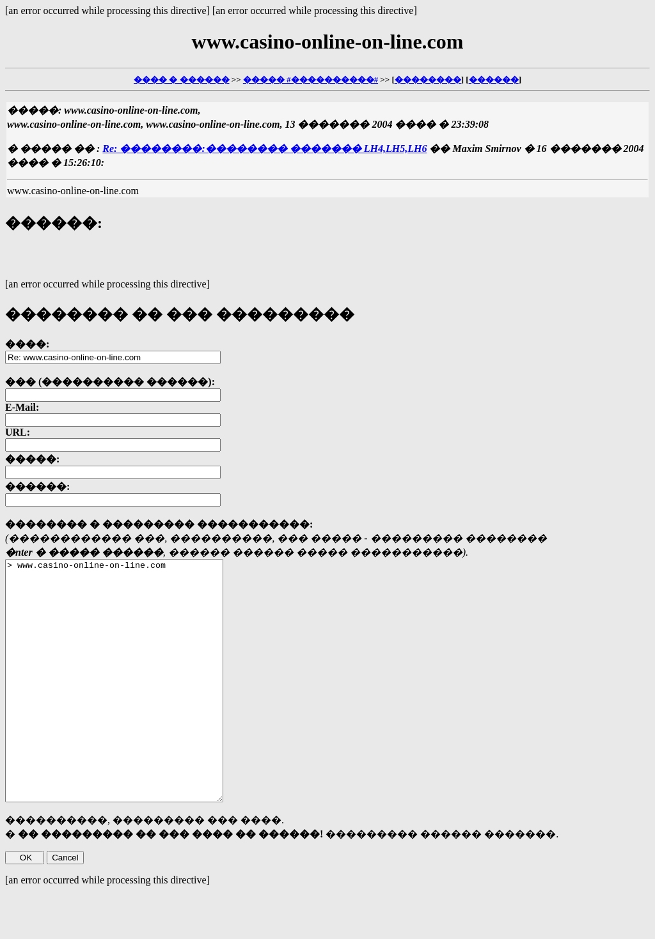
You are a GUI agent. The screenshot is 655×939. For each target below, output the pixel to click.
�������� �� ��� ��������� (179, 314)
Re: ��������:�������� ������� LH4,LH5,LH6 (264, 148)
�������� (428, 79)
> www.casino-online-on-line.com (127, 704)
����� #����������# (310, 79)
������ (494, 79)
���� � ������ (182, 79)
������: (53, 223)
